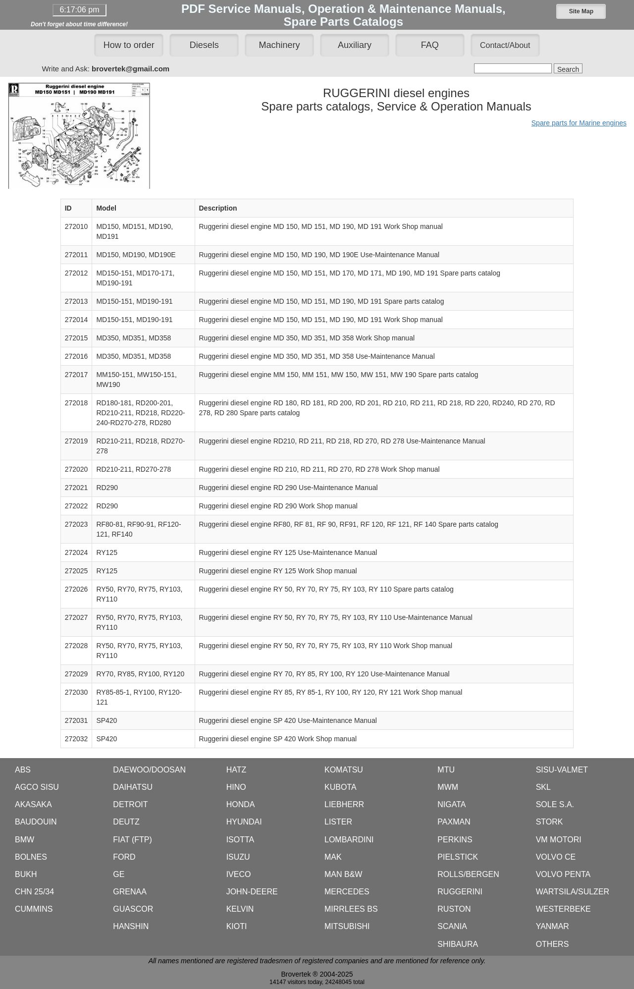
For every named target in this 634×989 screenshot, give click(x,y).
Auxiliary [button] (354, 45)
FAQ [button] (430, 45)
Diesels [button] (204, 45)
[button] (581, 11)
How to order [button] (129, 45)
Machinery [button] (279, 45)
